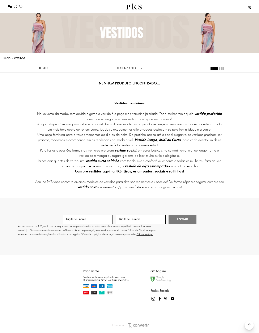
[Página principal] (134, 6)
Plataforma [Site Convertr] (130, 325)
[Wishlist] (21, 6)
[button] (249, 325)
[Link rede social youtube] (172, 298)
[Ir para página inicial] (7, 58)
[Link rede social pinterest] (166, 298)
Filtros (43, 68)
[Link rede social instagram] (153, 298)
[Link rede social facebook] (160, 298)
